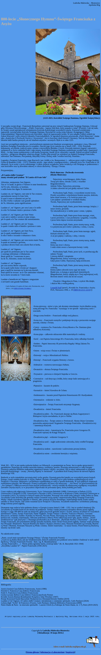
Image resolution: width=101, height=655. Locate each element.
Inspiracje (70, 652)
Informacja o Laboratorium (52, 652)
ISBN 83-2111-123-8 (81, 290)
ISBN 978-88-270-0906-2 (22, 288)
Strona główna (32, 652)
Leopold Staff (56, 288)
